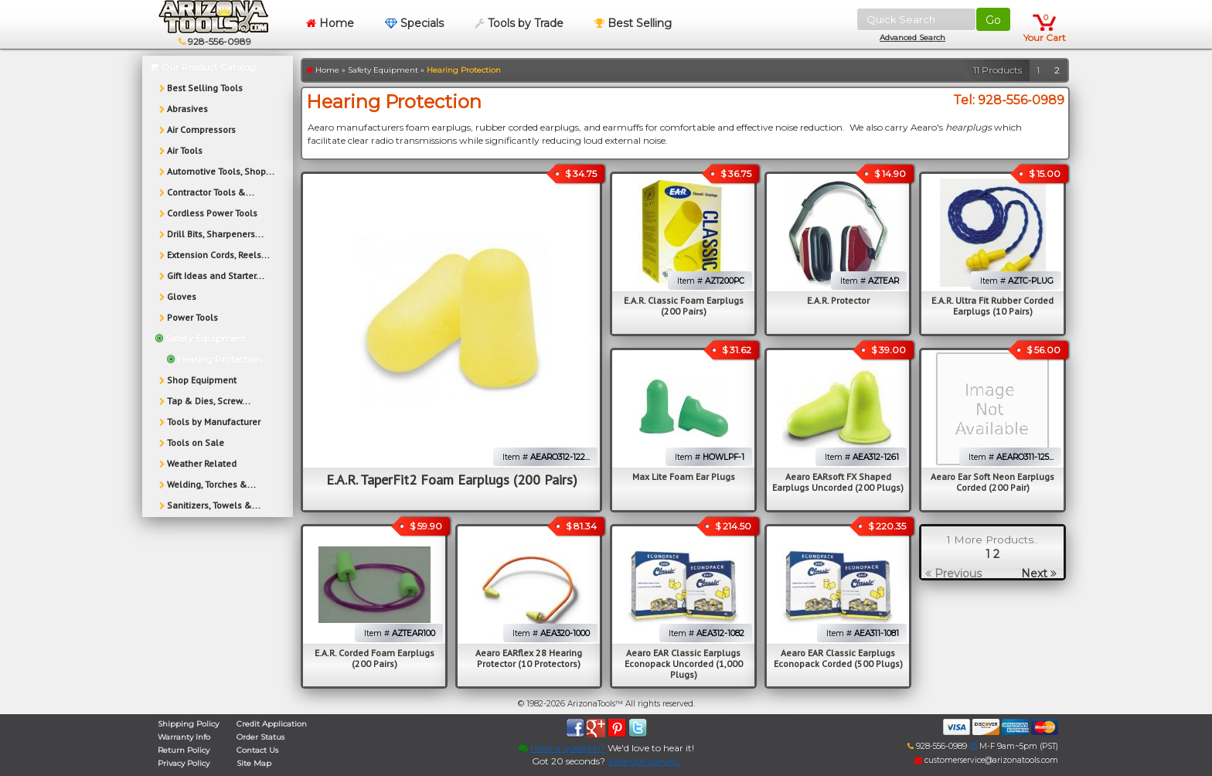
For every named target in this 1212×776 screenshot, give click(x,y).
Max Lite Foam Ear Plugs (683, 476)
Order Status (260, 737)
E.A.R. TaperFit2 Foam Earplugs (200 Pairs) (451, 479)
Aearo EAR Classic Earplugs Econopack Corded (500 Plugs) (838, 658)
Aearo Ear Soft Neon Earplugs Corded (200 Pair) (992, 482)
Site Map (254, 763)
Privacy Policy (183, 763)
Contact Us (257, 750)
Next (1039, 573)
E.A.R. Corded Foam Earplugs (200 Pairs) (374, 658)
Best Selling (633, 23)
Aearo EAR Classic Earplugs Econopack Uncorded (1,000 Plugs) (684, 663)
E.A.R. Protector (838, 300)
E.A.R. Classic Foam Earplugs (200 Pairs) (684, 305)
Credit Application (272, 724)
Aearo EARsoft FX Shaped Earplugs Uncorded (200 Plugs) (838, 482)
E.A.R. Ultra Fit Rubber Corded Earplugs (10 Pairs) (992, 305)
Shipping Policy (188, 724)
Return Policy (183, 750)
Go (993, 20)
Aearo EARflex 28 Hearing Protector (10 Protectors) (528, 658)
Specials (414, 23)
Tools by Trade (519, 23)
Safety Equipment (383, 70)
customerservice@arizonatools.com (986, 760)
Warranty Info (184, 737)
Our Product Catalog (203, 67)
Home (330, 23)
